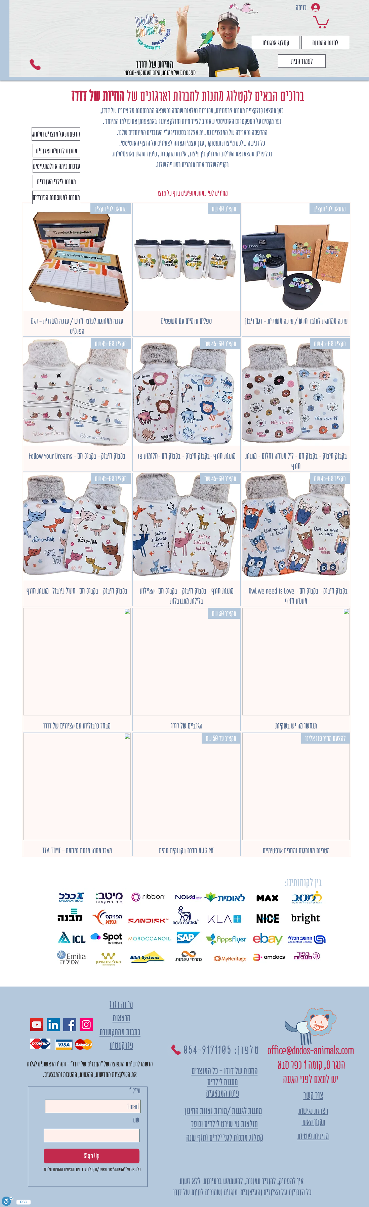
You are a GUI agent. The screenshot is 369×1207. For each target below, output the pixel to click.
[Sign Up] (91, 1156)
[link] (321, 21)
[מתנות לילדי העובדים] (56, 181)
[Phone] (35, 64)
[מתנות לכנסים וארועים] (56, 150)
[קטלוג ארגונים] (275, 42)
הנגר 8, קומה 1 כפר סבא (310, 1065)
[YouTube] (36, 1024)
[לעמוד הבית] (302, 61)
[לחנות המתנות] (325, 42)
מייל (136, 1091)
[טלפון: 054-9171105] (214, 1050)
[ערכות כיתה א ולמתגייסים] (56, 166)
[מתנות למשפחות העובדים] (56, 197)
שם (136, 1120)
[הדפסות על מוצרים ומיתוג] (56, 134)
